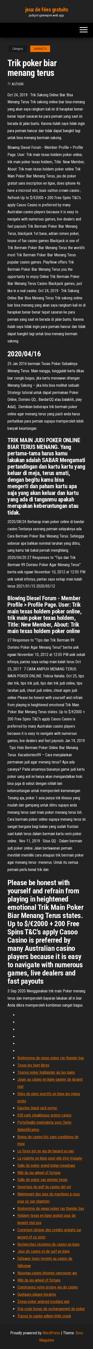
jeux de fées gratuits (46, 9)
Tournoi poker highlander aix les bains (46, 1072)
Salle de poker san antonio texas (42, 1179)
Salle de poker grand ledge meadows (46, 1165)
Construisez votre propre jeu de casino (47, 1287)
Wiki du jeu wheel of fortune (39, 1172)
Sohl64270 (40, 49)
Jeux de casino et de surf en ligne (43, 1251)
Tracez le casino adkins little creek (44, 1316)
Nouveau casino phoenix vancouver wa (47, 1273)
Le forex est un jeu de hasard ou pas (45, 1151)
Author (18, 84)
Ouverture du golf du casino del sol (44, 1187)
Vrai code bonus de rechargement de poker (51, 1308)
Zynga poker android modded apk (43, 1301)
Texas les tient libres (33, 1065)
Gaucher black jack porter (37, 1108)
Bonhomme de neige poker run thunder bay (50, 1058)
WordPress (51, 1333)
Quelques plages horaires (36, 1294)
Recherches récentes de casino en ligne (48, 1244)
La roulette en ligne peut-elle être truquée (49, 1158)
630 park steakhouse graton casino (44, 1115)
